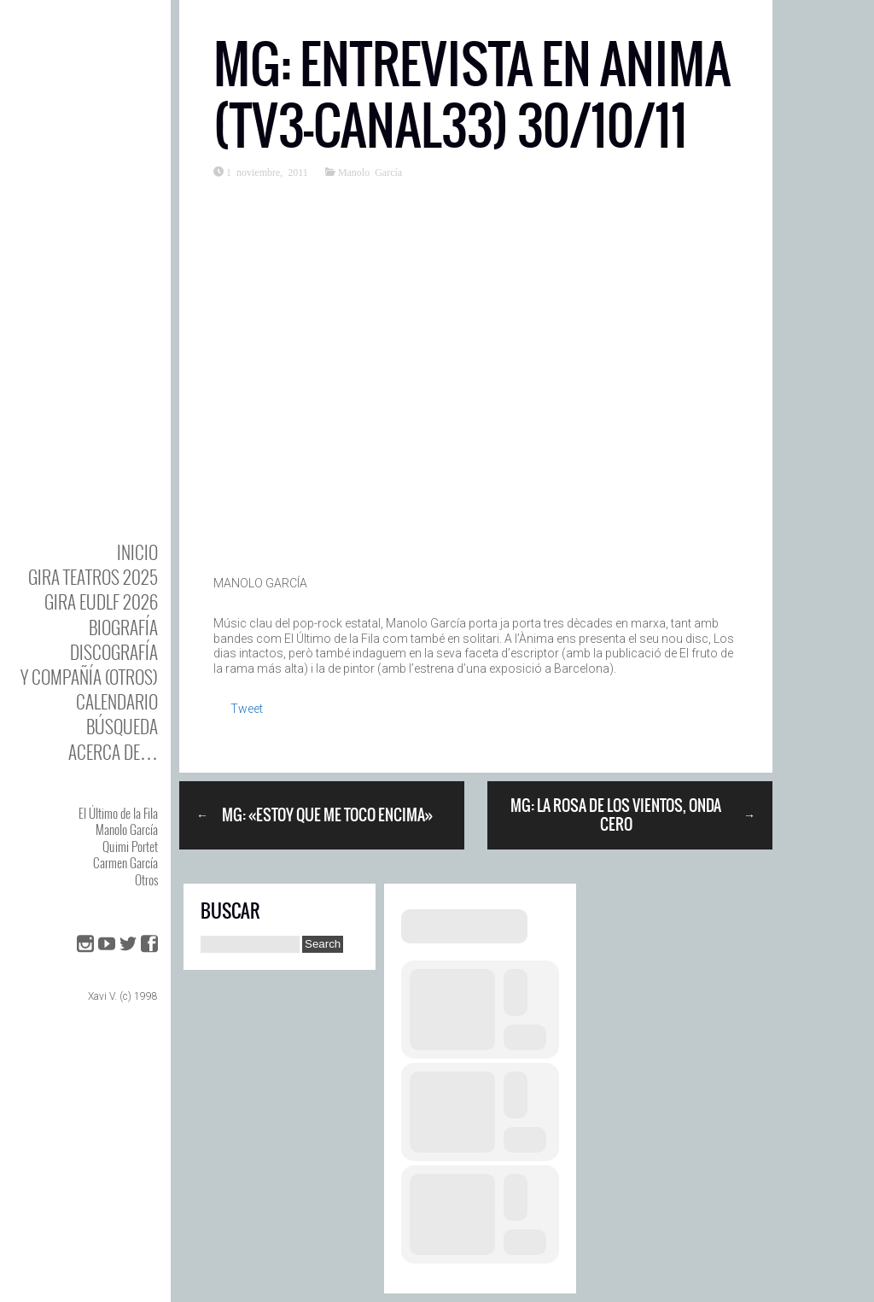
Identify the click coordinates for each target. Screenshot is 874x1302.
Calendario (117, 701)
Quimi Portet (130, 846)
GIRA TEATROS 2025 (93, 576)
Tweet (246, 708)
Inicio (137, 552)
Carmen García (125, 862)
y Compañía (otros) (89, 676)
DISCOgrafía (114, 652)
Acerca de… (113, 752)
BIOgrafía (123, 627)
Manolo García (127, 829)
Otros (146, 879)
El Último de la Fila (118, 812)
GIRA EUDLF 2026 (101, 601)
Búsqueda (122, 726)
